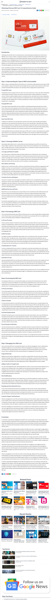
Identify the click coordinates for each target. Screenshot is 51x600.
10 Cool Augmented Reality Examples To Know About (25, 551)
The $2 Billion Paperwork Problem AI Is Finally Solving (43, 527)
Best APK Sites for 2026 (6, 539)
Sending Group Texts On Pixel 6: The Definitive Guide (25, 560)
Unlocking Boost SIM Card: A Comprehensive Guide (19, 507)
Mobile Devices (14, 14)
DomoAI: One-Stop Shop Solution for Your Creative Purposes (19, 527)
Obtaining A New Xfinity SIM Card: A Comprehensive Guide (19, 492)
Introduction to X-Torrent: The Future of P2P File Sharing (26, 556)
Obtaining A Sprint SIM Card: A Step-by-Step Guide (6, 507)
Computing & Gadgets (6, 14)
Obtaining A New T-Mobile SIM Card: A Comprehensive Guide (31, 507)
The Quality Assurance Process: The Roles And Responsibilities (15, 599)
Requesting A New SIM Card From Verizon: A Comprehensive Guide (31, 492)
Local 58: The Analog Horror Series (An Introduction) (25, 570)
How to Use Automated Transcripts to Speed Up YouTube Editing (31, 541)
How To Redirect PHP (19, 565)
